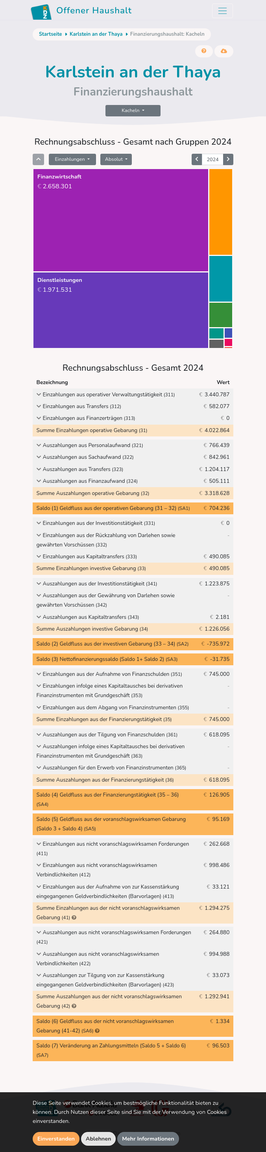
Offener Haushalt (81, 12)
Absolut (114, 159)
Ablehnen (98, 1139)
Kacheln (131, 110)
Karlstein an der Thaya (96, 34)
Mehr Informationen (148, 1139)
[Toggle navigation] (222, 11)
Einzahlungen (70, 159)
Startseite (50, 34)
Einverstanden (56, 1139)
